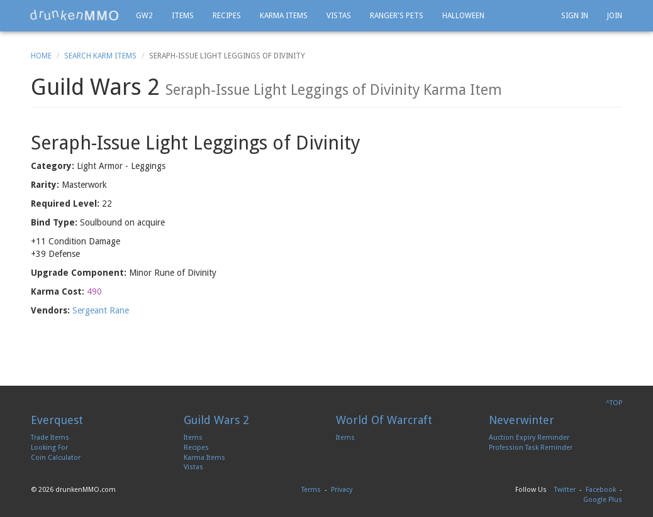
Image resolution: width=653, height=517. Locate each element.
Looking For (49, 448)
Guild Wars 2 (216, 420)
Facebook (601, 490)
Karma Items (284, 15)
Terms (311, 490)
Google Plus (602, 500)
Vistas (338, 15)
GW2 (144, 15)
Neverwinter (521, 420)
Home (41, 56)
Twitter (565, 490)
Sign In (574, 15)
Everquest (57, 420)
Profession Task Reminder (530, 448)
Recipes (227, 15)
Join (614, 15)
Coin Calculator (56, 458)
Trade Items (50, 437)
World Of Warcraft (384, 420)
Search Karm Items (100, 56)
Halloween (463, 15)
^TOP (614, 403)
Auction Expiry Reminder (529, 437)
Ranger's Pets (396, 15)
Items (183, 15)
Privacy (341, 490)
